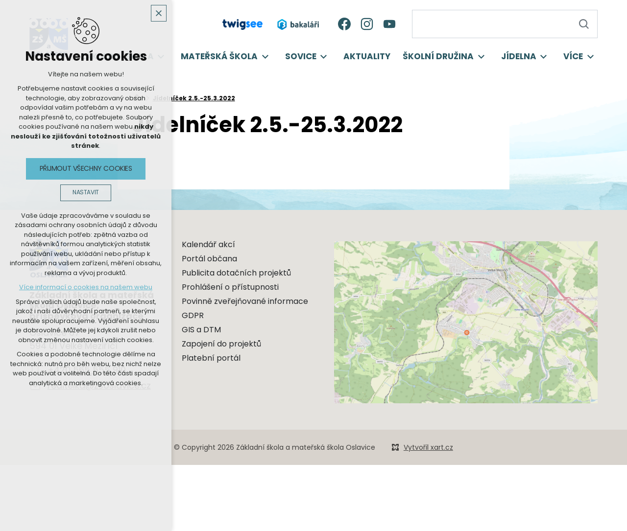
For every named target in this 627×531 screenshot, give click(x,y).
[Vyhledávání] (583, 24)
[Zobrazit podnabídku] (265, 57)
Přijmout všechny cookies (86, 168)
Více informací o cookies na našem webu (85, 287)
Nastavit (85, 192)
